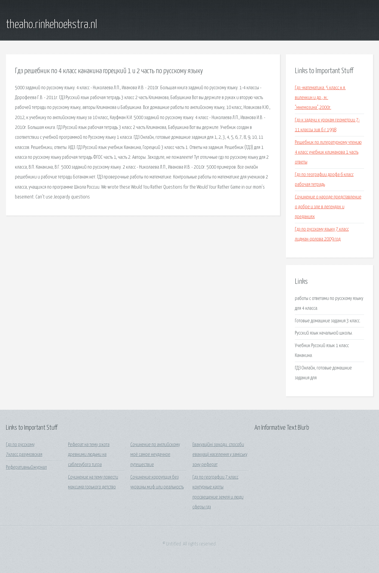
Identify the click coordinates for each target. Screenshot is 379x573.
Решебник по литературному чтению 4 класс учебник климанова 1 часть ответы (328, 152)
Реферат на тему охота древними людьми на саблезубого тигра (89, 454)
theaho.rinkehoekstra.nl (51, 24)
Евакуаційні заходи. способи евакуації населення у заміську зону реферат (219, 454)
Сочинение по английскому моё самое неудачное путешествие (155, 454)
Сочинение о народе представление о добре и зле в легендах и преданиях (328, 207)
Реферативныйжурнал (26, 467)
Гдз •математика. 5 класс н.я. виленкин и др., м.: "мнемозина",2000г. (320, 97)
